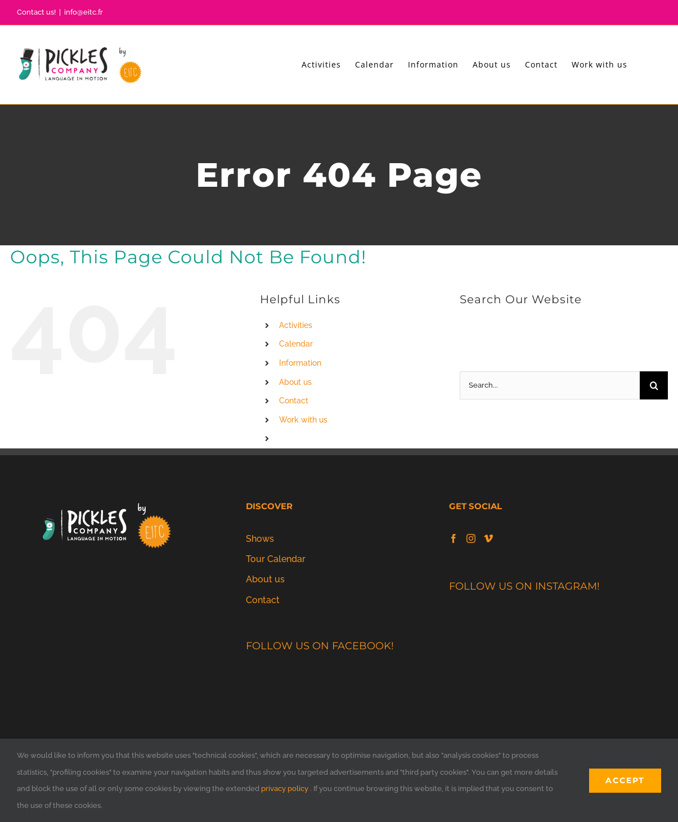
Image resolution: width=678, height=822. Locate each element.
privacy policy (284, 788)
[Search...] (550, 385)
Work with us (303, 419)
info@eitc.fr (83, 12)
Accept (625, 780)
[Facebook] (453, 538)
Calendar (296, 343)
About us (295, 382)
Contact (293, 400)
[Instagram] (470, 538)
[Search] (654, 385)
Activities (295, 325)
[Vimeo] (488, 538)
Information (300, 362)
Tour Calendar (276, 559)
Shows (260, 538)
